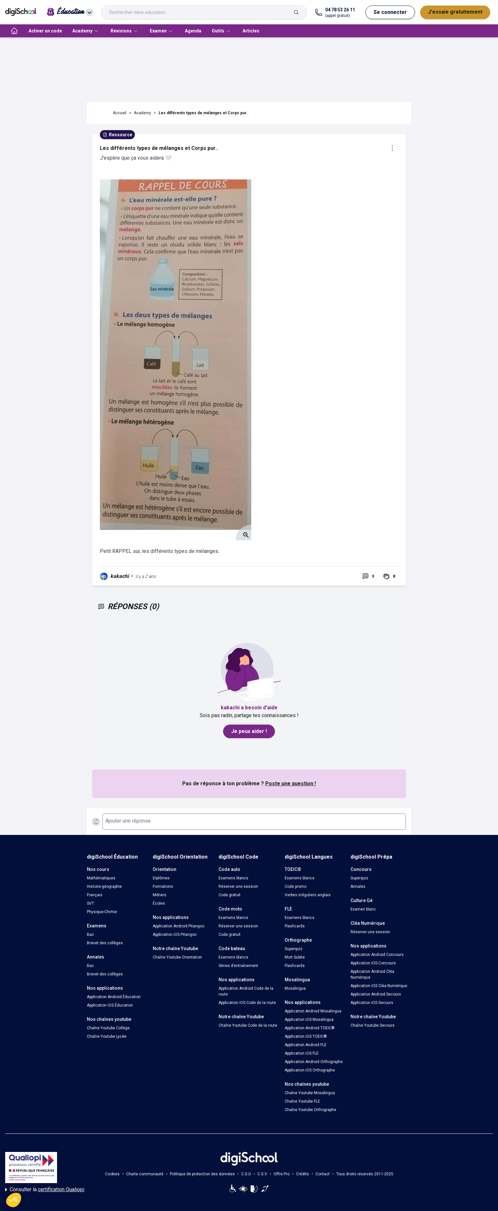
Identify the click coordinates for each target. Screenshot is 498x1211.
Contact (322, 1174)
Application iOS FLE (302, 1053)
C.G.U (246, 1174)
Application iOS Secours (371, 1002)
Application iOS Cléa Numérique (378, 986)
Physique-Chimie (102, 912)
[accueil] (14, 30)
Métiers (159, 895)
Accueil (119, 113)
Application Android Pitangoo (178, 926)
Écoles (159, 903)
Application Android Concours (377, 954)
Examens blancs (233, 878)
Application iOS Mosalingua (309, 1019)
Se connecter (390, 12)
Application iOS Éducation (110, 1005)
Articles (251, 30)
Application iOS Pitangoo (174, 934)
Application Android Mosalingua (313, 1011)
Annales (357, 886)
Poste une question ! (290, 783)
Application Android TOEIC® (310, 1028)
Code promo (295, 886)
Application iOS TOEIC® (306, 1036)
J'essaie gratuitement (455, 12)
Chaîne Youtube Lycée (106, 1036)
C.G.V (262, 1174)
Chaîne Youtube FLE (302, 1101)
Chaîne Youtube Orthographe (310, 1109)
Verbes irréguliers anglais (308, 895)
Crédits (302, 1174)
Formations (163, 886)
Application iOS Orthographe (310, 1070)
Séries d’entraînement (238, 965)
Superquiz (293, 949)
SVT (90, 903)
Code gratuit (230, 895)
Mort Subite (295, 957)
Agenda (193, 30)
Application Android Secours (375, 994)
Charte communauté (144, 1174)
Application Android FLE (305, 1045)
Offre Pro (282, 1174)
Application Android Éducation (114, 997)
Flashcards (295, 926)
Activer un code (45, 30)
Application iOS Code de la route (247, 1002)
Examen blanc (363, 909)
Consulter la (44, 1189)
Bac (90, 934)
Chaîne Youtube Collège (108, 1028)
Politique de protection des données (202, 1174)
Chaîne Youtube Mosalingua (310, 1093)
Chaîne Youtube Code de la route (248, 1025)
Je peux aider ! (249, 731)
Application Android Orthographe (314, 1061)
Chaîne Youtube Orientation (177, 957)
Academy (142, 113)
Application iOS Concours (373, 963)
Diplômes (161, 878)
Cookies (112, 1174)
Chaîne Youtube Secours (372, 1025)
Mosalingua (295, 988)
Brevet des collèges (105, 943)
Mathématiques (101, 878)
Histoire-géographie (104, 886)
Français (94, 895)
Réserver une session (238, 886)
